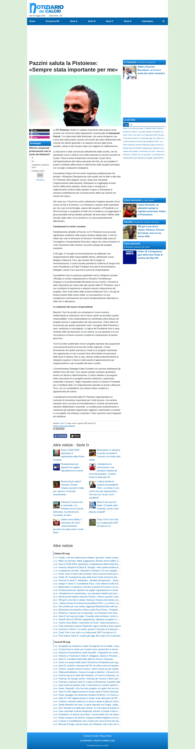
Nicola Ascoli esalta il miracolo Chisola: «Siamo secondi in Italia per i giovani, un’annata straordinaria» (68, 488)
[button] (40, 175)
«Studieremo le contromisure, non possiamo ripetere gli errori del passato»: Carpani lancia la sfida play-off (103, 470)
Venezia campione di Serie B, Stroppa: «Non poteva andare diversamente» (95, 567)
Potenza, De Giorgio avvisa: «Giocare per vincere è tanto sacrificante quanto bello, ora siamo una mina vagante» (113, 678)
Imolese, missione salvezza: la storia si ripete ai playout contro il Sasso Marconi (97, 701)
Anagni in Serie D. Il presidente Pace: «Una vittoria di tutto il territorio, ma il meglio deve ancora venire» (107, 584)
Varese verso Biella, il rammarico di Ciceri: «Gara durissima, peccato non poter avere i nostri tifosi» (68, 526)
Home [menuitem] (32, 21)
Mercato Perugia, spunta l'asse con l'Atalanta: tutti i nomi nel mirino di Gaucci (96, 724)
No (33, 161)
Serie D (63, 423)
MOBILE (106, 741)
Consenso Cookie (91, 736)
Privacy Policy (105, 736)
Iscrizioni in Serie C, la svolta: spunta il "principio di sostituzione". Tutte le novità (97, 629)
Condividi (60, 436)
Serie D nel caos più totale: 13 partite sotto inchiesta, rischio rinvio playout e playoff (98, 616)
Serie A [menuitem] (73, 21)
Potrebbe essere (38, 171)
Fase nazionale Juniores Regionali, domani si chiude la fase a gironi (91, 711)
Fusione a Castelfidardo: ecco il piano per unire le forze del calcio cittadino (94, 721)
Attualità (128, 222)
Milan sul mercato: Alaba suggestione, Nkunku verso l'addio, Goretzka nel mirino (97, 561)
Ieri (131, 125)
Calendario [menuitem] (147, 21)
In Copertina (130, 62)
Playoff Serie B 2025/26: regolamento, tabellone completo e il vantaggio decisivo (97, 619)
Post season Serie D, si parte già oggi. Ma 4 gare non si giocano (89, 636)
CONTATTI (97, 741)
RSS (113, 741)
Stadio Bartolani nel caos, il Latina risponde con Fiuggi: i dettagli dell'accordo (95, 705)
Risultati (40, 180)
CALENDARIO (86, 741)
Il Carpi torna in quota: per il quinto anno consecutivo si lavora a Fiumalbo (94, 649)
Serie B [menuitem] (91, 21)
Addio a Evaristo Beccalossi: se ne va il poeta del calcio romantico (151, 70)
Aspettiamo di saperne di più (40, 166)
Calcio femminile (132, 200)
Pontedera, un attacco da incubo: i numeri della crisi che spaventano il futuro (95, 714)
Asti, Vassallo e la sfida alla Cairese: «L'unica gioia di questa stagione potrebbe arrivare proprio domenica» (109, 708)
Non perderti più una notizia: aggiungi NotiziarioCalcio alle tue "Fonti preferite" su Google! (101, 606)
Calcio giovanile (132, 243)
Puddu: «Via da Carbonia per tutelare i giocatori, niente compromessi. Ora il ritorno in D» (101, 557)
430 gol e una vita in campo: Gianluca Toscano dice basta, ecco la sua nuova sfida (98, 600)
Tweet (75, 436)
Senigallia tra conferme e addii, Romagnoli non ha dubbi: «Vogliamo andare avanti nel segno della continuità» (111, 646)
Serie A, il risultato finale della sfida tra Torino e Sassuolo (86, 659)
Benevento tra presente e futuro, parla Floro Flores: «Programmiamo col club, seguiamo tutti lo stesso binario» (112, 610)
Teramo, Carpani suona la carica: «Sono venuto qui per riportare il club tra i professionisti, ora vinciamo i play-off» (112, 669)
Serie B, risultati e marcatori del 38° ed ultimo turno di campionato (90, 665)
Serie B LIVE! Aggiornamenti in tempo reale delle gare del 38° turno (91, 698)
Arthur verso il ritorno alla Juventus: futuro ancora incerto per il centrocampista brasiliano (100, 574)
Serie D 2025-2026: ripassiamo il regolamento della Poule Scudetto (91, 564)
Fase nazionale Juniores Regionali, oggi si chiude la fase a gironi (90, 626)
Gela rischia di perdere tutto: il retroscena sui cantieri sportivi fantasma (92, 685)
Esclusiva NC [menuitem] (52, 21)
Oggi (126, 125)
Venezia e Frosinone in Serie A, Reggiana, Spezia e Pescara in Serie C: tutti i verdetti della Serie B (106, 656)
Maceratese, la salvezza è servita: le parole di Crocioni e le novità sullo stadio (96, 587)
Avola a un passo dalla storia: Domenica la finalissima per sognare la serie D (95, 662)
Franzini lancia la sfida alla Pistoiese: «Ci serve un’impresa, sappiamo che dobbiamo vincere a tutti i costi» (110, 675)
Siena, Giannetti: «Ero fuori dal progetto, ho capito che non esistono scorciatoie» (97, 688)
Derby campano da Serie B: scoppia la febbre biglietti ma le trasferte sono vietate (97, 718)
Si (32, 158)
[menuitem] (163, 21)
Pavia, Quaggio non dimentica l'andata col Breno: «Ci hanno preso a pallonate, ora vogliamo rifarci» (106, 695)
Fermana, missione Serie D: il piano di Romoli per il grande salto (89, 682)
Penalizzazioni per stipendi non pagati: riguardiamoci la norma (72, 467)
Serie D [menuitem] (127, 21)
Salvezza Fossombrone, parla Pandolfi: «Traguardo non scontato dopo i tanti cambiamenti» (102, 652)
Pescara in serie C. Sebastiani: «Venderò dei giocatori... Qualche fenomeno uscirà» (99, 580)
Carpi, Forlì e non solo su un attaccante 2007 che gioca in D (107, 522)
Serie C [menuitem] (109, 21)
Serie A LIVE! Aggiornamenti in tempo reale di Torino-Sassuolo (89, 692)
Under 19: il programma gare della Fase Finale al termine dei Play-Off (92, 577)
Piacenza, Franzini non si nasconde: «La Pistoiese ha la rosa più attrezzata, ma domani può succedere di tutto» (68, 508)
